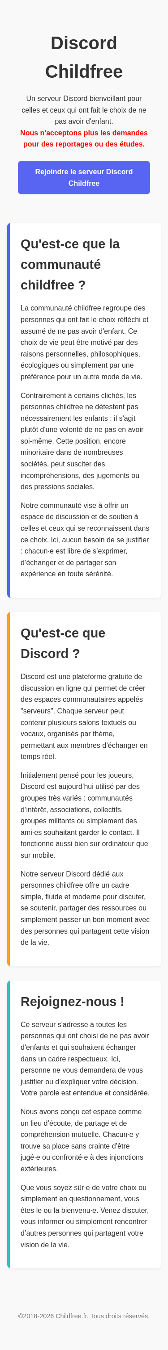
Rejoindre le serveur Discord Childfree (84, 177)
